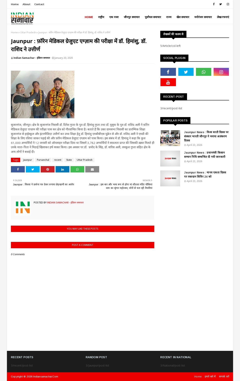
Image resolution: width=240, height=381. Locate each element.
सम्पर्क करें (224, 376)
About (26, 4)
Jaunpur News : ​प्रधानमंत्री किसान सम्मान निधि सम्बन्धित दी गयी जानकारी (204, 154)
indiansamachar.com (45, 376)
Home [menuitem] (89, 17)
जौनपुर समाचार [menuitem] (132, 17)
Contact (39, 4)
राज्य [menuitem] (168, 17)
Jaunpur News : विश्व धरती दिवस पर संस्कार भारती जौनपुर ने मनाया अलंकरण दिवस (206, 136)
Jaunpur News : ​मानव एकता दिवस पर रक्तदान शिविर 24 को (205, 174)
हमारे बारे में (210, 376)
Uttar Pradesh (28, 32)
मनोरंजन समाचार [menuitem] (203, 17)
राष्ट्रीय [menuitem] (101, 17)
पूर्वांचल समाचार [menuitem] (153, 17)
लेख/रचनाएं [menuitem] (223, 17)
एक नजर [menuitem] (114, 17)
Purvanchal (43, 160)
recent (57, 160)
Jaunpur (27, 160)
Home (15, 4)
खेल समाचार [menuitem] (183, 17)
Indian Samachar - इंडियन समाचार (31, 58)
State (69, 160)
